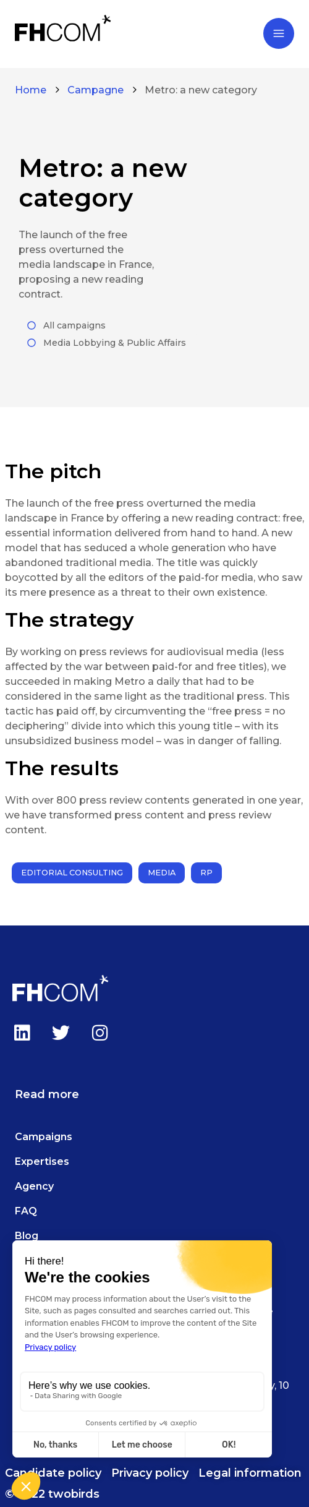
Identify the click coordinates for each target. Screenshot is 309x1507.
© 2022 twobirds (52, 1494)
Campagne (95, 90)
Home (30, 90)
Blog (26, 1236)
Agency (34, 1186)
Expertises (42, 1161)
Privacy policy (149, 1473)
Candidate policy (53, 1473)
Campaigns (43, 1137)
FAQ (26, 1211)
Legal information (250, 1473)
